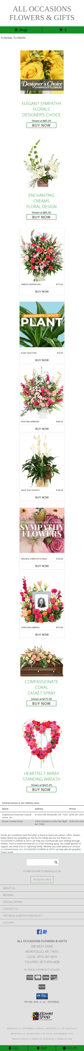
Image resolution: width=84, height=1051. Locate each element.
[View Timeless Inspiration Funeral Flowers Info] (42, 256)
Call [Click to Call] (14, 1048)
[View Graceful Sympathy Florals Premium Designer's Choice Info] (42, 530)
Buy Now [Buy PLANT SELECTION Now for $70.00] (42, 360)
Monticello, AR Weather (25, 1033)
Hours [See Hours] (70, 1048)
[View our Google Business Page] (44, 933)
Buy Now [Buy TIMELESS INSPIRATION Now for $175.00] (42, 291)
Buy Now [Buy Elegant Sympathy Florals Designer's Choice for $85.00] (41, 125)
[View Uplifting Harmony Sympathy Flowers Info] (42, 393)
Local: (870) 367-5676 (42, 957)
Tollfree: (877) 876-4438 (42, 962)
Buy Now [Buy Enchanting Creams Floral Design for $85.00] (41, 217)
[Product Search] (42, 862)
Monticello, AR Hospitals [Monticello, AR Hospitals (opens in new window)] (61, 1028)
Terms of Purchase (43, 1039)
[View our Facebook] (39, 933)
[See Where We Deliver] (42, 879)
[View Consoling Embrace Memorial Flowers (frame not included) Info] (42, 599)
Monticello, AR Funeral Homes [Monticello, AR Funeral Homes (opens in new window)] (25, 1028)
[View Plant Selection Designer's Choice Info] (42, 324)
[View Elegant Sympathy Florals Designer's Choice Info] (42, 72)
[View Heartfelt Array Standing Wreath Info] (42, 742)
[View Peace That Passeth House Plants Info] (42, 461)
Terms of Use (64, 1039)
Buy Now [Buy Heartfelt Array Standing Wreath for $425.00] (41, 789)
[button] (42, 996)
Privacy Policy (20, 1039)
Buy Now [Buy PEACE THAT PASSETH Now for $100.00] (42, 497)
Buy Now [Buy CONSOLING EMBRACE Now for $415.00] (42, 634)
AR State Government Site (57, 1033)
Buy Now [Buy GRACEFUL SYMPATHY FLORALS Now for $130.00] (42, 566)
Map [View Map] (42, 1048)
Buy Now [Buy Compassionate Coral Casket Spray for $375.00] (41, 703)
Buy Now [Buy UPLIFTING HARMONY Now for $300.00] (42, 429)
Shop (21, 29)
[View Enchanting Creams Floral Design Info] (42, 164)
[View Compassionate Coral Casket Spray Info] (42, 659)
